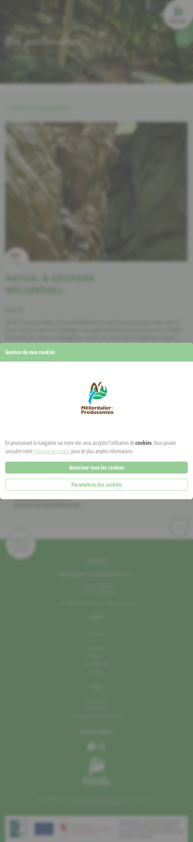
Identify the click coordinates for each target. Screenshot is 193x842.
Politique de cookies (52, 451)
